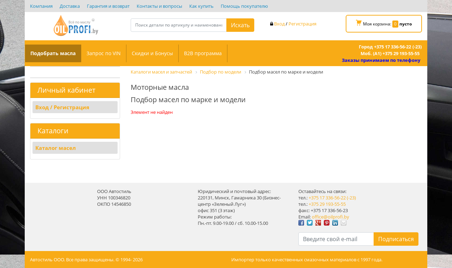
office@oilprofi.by (330, 217)
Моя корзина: (384, 24)
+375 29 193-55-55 (327, 204)
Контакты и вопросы (159, 6)
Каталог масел (55, 147)
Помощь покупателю (244, 6)
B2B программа (203, 53)
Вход (279, 24)
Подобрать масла (53, 53)
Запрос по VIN (104, 53)
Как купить (201, 6)
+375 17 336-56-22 (327, 197)
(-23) (351, 197)
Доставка (70, 6)
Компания (41, 6)
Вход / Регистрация (62, 107)
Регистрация (302, 24)
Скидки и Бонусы (152, 53)
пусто (405, 24)
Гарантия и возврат (108, 6)
